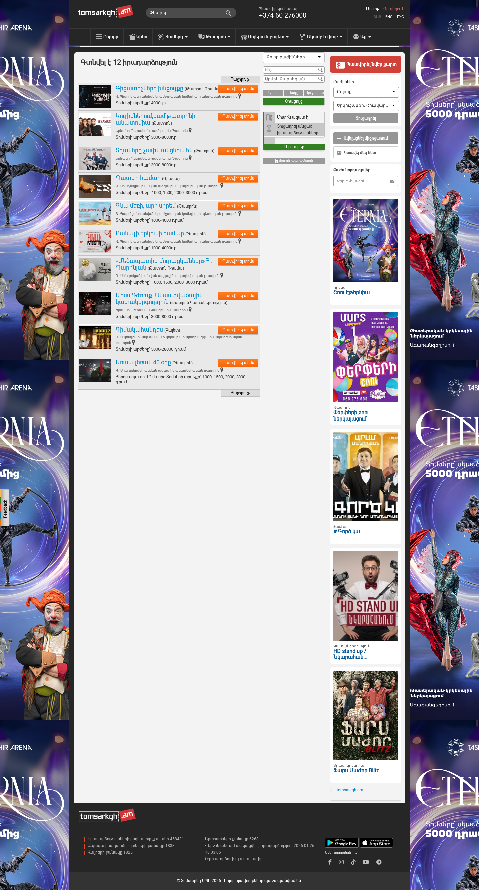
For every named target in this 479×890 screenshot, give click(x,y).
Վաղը (293, 93)
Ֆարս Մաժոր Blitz (356, 770)
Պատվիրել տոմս (238, 88)
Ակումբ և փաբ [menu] (324, 36)
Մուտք (372, 9)
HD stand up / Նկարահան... (350, 654)
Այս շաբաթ (315, 93)
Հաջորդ (240, 79)
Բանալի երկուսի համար (150, 233)
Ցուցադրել (366, 118)
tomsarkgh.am (350, 790)
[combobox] (294, 57)
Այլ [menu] (365, 36)
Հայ (377, 17)
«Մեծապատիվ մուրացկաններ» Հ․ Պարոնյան (164, 264)
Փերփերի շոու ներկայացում (351, 415)
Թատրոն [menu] (218, 36)
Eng (389, 17)
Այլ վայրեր (294, 147)
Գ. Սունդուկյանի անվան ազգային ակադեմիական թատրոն (167, 186)
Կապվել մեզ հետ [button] (356, 152)
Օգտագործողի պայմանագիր (234, 859)
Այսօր (273, 93)
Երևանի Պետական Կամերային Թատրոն (152, 131)
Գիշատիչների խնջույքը (149, 88)
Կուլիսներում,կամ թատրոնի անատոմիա (155, 119)
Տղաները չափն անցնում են (154, 150)
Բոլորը (110, 36)
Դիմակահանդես (139, 329)
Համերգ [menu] (176, 36)
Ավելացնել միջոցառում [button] (362, 138)
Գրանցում (393, 9)
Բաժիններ (343, 82)
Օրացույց (294, 101)
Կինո (141, 36)
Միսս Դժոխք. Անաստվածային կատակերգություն (159, 298)
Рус (400, 17)
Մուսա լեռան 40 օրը (143, 362)
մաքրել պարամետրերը (295, 161)
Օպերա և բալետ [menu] (268, 36)
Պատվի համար (138, 177)
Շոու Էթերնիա (351, 292)
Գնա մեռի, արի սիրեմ (146, 205)
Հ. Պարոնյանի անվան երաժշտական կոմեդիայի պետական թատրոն (176, 96)
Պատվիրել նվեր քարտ (366, 65)
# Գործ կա (346, 531)
